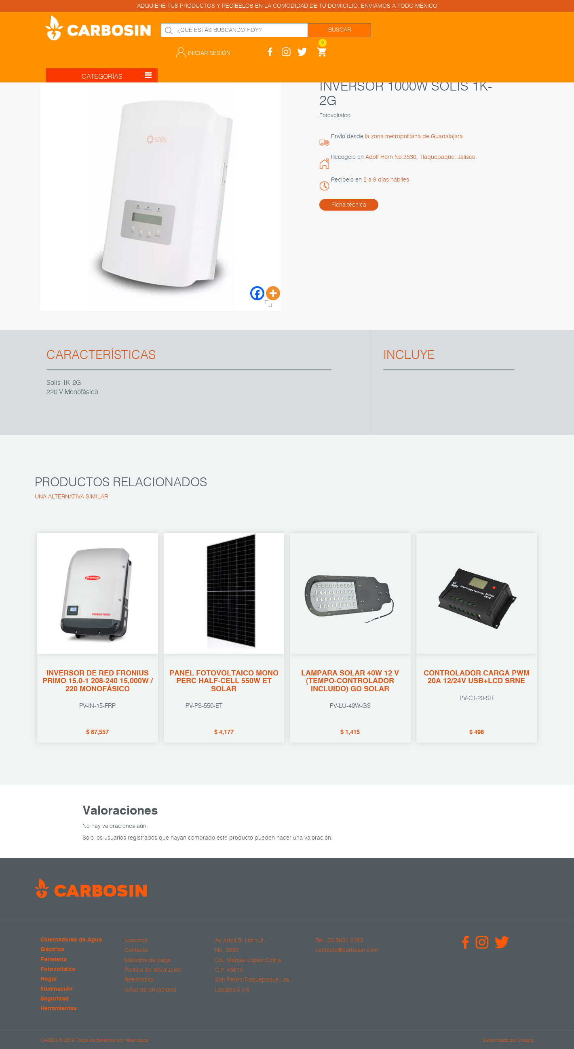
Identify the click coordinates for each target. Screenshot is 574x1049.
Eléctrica (52, 949)
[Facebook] (257, 293)
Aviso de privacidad (150, 989)
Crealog (526, 1039)
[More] (273, 293)
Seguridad (54, 999)
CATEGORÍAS (117, 66)
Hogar (48, 979)
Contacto (136, 950)
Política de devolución (153, 970)
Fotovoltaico (58, 969)
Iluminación (56, 989)
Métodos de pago (148, 959)
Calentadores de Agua (71, 940)
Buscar (339, 30)
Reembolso (139, 979)
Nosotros (136, 940)
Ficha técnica (348, 204)
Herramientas (58, 1008)
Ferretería (53, 959)
